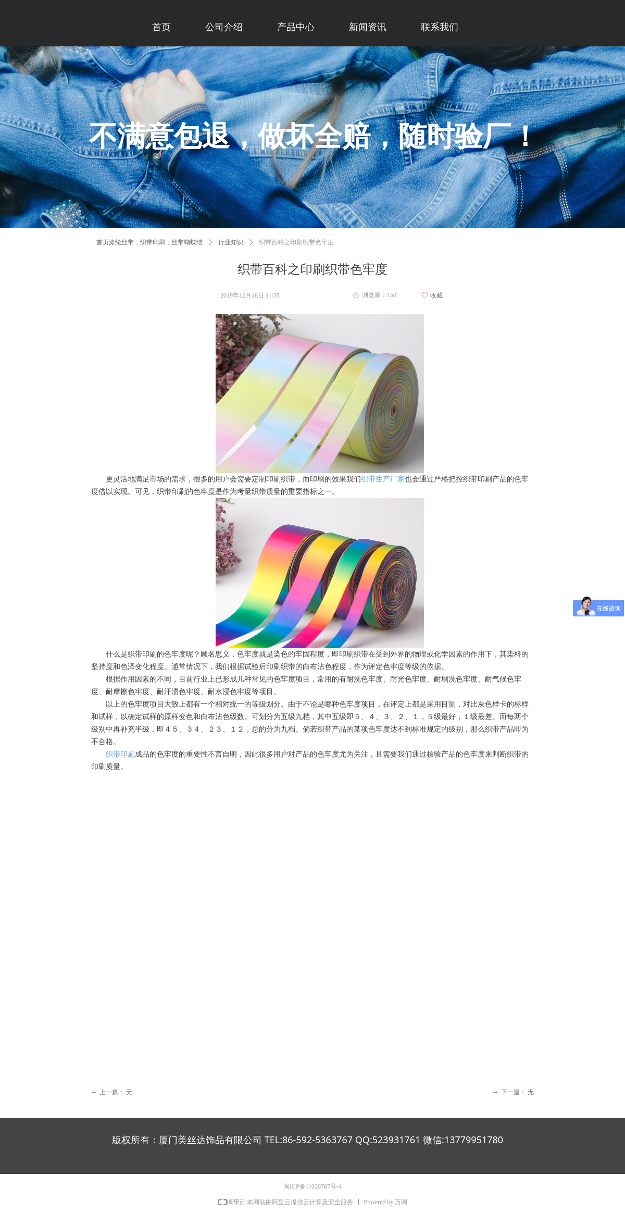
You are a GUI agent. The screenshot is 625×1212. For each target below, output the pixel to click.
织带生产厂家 (383, 479)
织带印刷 (120, 754)
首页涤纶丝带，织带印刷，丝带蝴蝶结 (149, 242)
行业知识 (230, 242)
